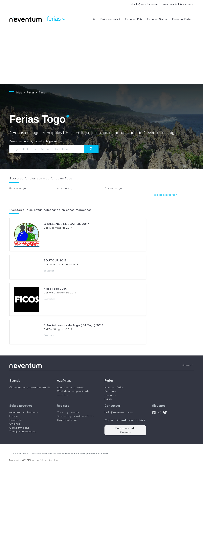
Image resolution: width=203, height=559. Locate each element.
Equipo (13, 416)
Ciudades (110, 395)
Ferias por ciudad (110, 19)
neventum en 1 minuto (23, 412)
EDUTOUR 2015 (55, 260)
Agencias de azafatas (70, 387)
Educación (17, 188)
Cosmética (113, 188)
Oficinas (14, 424)
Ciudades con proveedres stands (29, 387)
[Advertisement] (101, 54)
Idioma (187, 365)
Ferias (108, 380)
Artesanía (64, 188)
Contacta (15, 420)
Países (108, 399)
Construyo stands (68, 412)
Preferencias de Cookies (125, 430)
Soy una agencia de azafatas (75, 416)
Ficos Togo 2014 (55, 288)
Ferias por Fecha (181, 19)
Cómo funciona (19, 428)
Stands (14, 380)
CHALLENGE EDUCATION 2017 (66, 223)
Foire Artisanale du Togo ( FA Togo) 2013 (73, 325)
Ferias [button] (56, 19)
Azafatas (64, 380)
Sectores (110, 391)
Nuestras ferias (114, 387)
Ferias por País (133, 19)
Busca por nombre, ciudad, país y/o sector (35, 141)
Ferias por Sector (157, 19)
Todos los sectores (164, 195)
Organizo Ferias (67, 420)
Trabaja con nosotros (22, 431)
